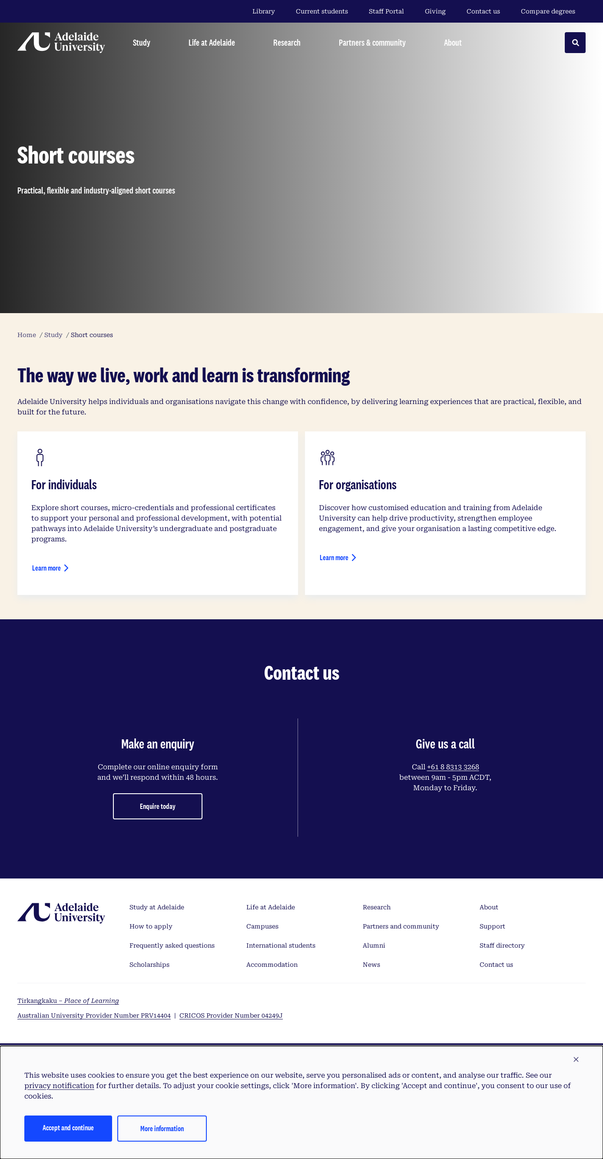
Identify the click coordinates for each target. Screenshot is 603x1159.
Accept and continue (68, 1127)
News (371, 964)
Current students (322, 11)
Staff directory (502, 945)
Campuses (262, 926)
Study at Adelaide (156, 907)
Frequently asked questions (172, 945)
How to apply (150, 926)
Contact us (483, 11)
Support (492, 926)
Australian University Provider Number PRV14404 (94, 1015)
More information (162, 1128)
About (489, 907)
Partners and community (401, 926)
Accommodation (272, 964)
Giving (435, 11)
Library (263, 11)
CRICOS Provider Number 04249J (231, 1015)
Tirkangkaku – (68, 1000)
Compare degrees (553, 11)
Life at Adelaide (270, 907)
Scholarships (149, 964)
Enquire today (158, 806)
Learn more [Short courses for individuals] (46, 568)
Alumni (374, 945)
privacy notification (59, 1086)
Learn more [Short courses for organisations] (334, 557)
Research (377, 907)
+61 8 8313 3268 (453, 767)
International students (280, 945)
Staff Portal (386, 11)
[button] (576, 1060)
